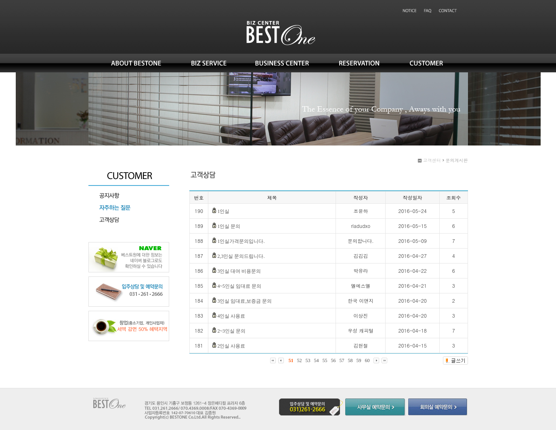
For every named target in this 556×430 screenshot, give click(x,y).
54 (316, 360)
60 (367, 360)
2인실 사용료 (231, 346)
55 (325, 360)
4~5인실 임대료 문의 (239, 286)
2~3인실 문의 (231, 331)
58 (350, 360)
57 (342, 360)
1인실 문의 (228, 226)
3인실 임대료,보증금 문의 (244, 301)
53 (308, 360)
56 (333, 360)
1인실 (223, 211)
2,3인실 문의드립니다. (240, 256)
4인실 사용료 (231, 316)
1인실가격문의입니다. (240, 241)
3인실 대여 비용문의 (239, 271)
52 (299, 360)
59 (359, 360)
